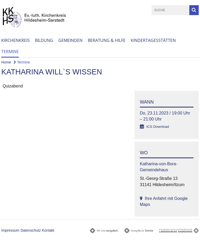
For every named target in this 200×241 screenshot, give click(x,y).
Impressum (10, 230)
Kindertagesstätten (153, 40)
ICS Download (157, 127)
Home (6, 62)
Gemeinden (70, 40)
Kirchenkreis (15, 40)
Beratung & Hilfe (107, 40)
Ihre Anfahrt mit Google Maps (164, 201)
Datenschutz (31, 230)
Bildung (44, 40)
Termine (10, 51)
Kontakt (48, 230)
